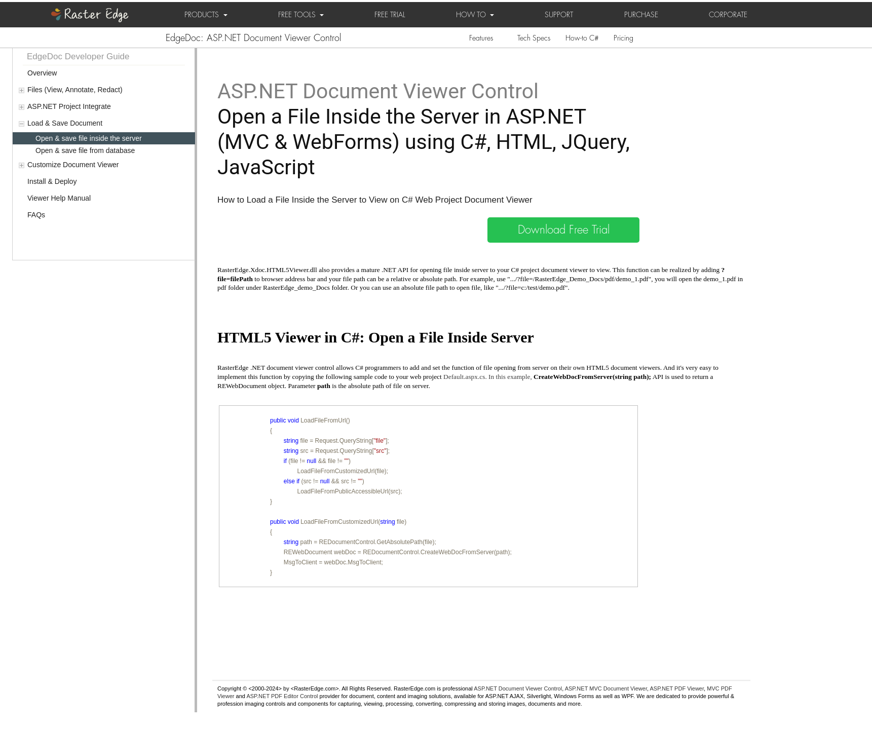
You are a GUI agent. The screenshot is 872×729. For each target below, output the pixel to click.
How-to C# (582, 38)
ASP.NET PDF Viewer (677, 688)
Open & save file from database (85, 150)
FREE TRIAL (389, 14)
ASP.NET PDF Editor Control (282, 696)
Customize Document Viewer (73, 165)
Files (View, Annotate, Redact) (75, 90)
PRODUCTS (206, 14)
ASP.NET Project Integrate (69, 106)
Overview (42, 73)
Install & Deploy (52, 181)
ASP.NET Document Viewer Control (518, 688)
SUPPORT (559, 14)
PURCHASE (641, 14)
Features (481, 38)
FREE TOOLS (301, 14)
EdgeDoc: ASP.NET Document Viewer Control (254, 38)
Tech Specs (533, 38)
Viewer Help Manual (59, 198)
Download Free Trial (564, 230)
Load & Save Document (64, 123)
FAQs (36, 215)
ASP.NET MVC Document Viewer (606, 688)
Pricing (623, 38)
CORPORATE (728, 14)
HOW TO (475, 14)
